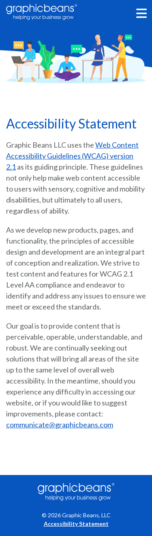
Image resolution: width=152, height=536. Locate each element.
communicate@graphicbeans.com (59, 424)
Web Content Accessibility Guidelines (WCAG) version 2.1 (72, 155)
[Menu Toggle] (142, 13)
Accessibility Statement (76, 523)
